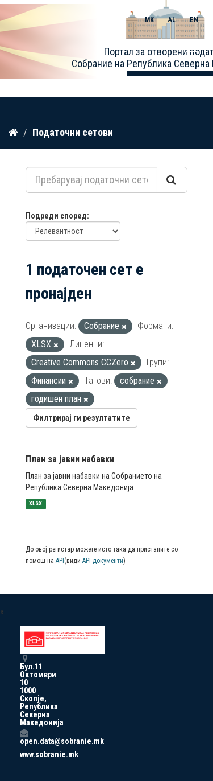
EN (194, 20)
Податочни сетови (72, 132)
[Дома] (13, 132)
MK (149, 20)
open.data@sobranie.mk (24, 737)
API (60, 561)
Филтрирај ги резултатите (81, 417)
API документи (102, 561)
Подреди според (56, 215)
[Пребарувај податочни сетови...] (91, 180)
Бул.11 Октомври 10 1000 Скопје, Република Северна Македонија (24, 690)
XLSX (35, 504)
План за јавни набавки (70, 459)
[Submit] (172, 180)
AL (172, 20)
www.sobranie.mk (24, 754)
